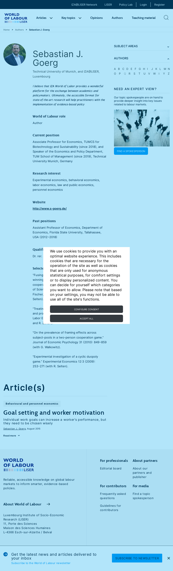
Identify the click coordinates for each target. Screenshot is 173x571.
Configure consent (86, 309)
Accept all (86, 318)
